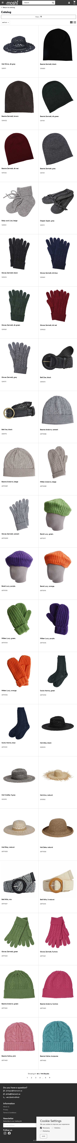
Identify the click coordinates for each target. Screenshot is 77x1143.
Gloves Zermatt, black (10, 273)
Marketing (46, 1131)
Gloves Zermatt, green (10, 952)
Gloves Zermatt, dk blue (49, 273)
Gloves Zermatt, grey (9, 377)
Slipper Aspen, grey (47, 221)
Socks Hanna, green (47, 691)
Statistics (57, 1128)
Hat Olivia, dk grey (8, 64)
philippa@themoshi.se (14, 1091)
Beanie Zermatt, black (48, 64)
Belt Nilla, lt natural (47, 899)
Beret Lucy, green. (47, 534)
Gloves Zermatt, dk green (11, 325)
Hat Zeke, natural (46, 847)
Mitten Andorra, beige (48, 482)
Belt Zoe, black (45, 377)
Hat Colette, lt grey (8, 795)
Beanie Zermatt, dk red (10, 168)
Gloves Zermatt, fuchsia (49, 952)
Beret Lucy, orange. (47, 586)
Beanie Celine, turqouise (49, 1056)
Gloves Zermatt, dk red (48, 325)
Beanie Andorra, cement (49, 430)
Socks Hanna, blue (8, 743)
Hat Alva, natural (46, 795)
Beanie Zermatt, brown (10, 116)
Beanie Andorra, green (10, 1004)
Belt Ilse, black (7, 429)
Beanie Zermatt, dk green (49, 116)
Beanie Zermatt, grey (48, 169)
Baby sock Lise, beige (9, 221)
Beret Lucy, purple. (9, 586)
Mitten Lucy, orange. (9, 691)
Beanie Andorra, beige (10, 482)
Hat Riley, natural (8, 847)
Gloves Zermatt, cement (10, 534)
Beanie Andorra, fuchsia (49, 1004)
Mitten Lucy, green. (9, 638)
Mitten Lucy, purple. (47, 638)
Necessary (46, 1128)
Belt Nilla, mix (7, 899)
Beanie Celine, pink (9, 1056)
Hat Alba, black (45, 743)
